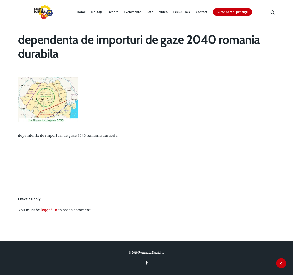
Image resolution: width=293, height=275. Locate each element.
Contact (201, 12)
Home (81, 12)
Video (163, 12)
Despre (113, 12)
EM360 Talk (181, 12)
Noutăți (96, 12)
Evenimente (132, 12)
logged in (49, 209)
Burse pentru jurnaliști (232, 12)
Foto (150, 12)
